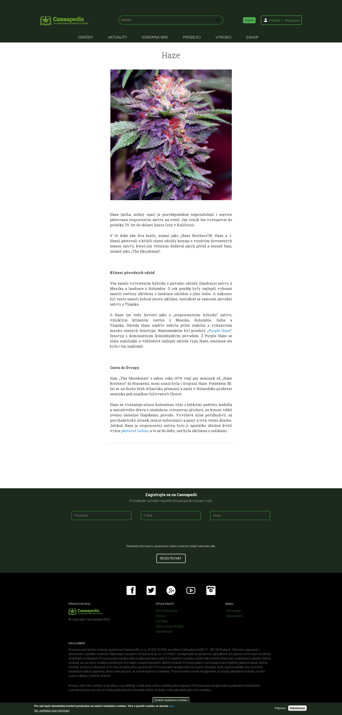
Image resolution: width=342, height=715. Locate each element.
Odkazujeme (234, 616)
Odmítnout (297, 708)
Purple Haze (219, 330)
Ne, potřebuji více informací (52, 710)
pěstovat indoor (134, 430)
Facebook (131, 590)
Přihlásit (274, 20)
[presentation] (171, 533)
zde (171, 706)
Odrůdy (85, 37)
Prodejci (192, 37)
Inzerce (161, 616)
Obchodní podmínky (170, 626)
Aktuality (117, 37)
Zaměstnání (164, 631)
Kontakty (162, 621)
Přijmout (280, 708)
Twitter (151, 590)
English (249, 20)
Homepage (233, 610)
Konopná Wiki (155, 37)
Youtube (190, 590)
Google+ (171, 590)
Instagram (210, 590)
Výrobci (223, 37)
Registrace (292, 20)
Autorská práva (166, 610)
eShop (252, 37)
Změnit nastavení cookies (170, 700)
